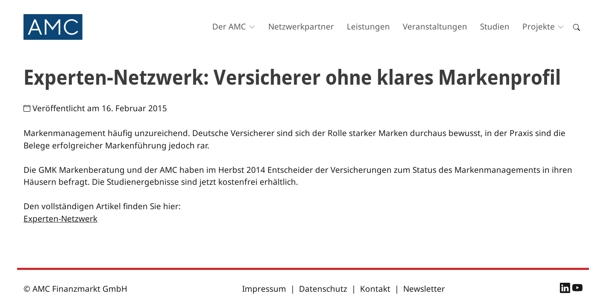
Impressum (264, 288)
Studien (494, 26)
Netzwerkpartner (301, 26)
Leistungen (368, 26)
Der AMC (229, 26)
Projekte (538, 26)
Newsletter (424, 288)
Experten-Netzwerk (60, 218)
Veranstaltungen (435, 26)
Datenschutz (323, 288)
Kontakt (375, 288)
